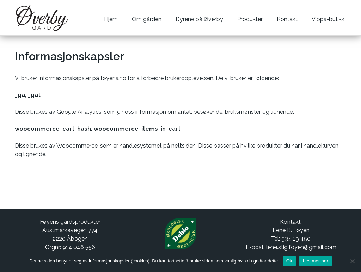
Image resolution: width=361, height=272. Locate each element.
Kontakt (287, 19)
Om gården (146, 19)
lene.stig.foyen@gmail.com (301, 247)
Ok (289, 261)
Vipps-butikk (328, 19)
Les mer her (315, 261)
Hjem (111, 19)
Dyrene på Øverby (199, 19)
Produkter (250, 19)
